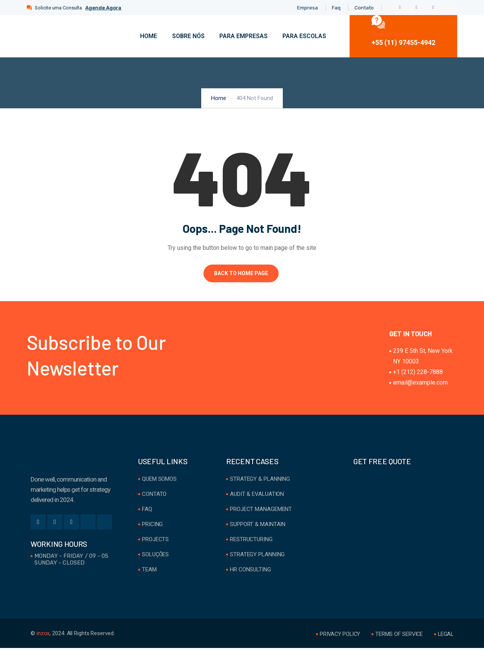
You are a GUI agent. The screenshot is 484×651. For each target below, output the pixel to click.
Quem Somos (159, 482)
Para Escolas (304, 36)
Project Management (261, 512)
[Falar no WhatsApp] (378, 22)
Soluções (155, 557)
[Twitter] (416, 7)
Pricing (152, 527)
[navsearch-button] (341, 34)
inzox (43, 636)
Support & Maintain (257, 527)
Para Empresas (243, 36)
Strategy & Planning (260, 482)
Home (147, 36)
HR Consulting (250, 572)
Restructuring (251, 542)
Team (149, 572)
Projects (155, 542)
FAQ (147, 512)
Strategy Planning (257, 557)
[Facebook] (399, 7)
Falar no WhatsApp (394, 34)
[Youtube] (104, 524)
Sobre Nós (187, 36)
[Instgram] (449, 7)
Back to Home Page (241, 273)
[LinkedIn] (433, 7)
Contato (154, 497)
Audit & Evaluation (257, 497)
